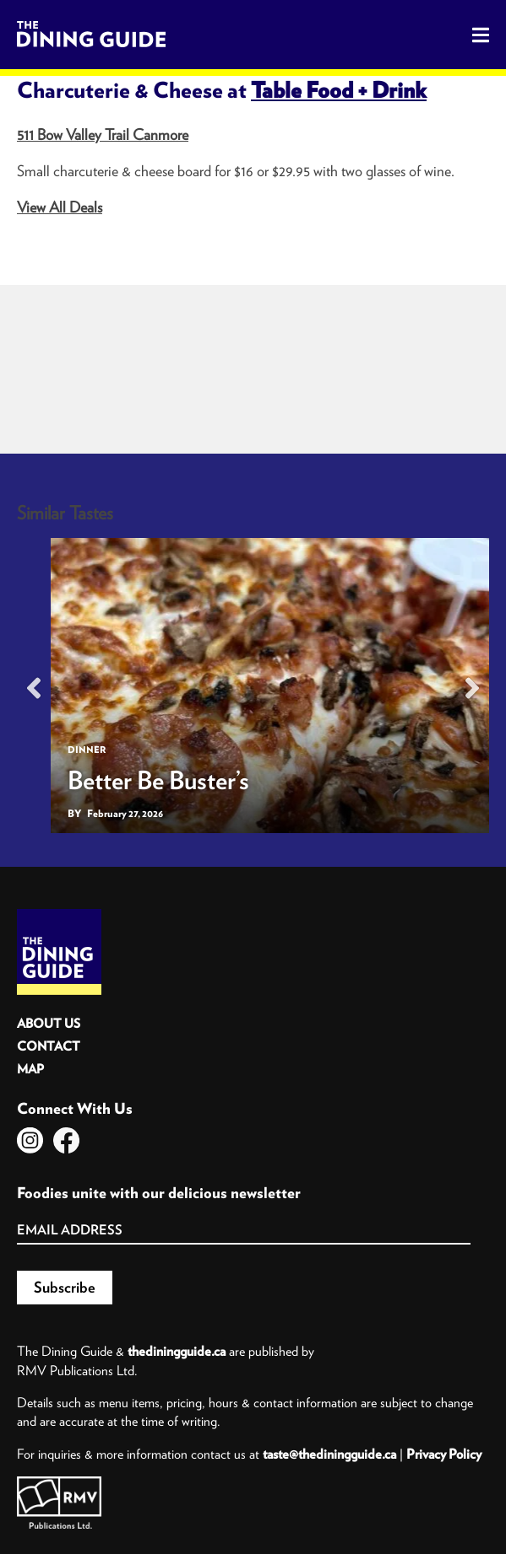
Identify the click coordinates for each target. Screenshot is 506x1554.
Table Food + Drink (339, 90)
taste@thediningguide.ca (329, 1453)
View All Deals (59, 207)
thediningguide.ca (177, 1350)
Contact (48, 1046)
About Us (48, 1023)
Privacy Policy (444, 1453)
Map (30, 1069)
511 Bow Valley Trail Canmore (102, 134)
